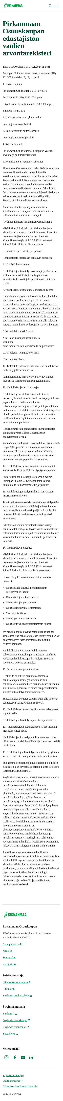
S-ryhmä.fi (10, 1013)
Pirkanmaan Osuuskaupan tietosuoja (20, 1086)
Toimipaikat (9, 957)
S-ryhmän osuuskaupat (16, 1020)
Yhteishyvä (10, 1033)
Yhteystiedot (9, 964)
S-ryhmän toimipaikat (16, 1027)
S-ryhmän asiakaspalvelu (18, 995)
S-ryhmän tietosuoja (13, 1075)
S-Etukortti (9, 988)
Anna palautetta (13, 944)
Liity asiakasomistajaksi (17, 982)
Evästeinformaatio (13, 1081)
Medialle (7, 950)
